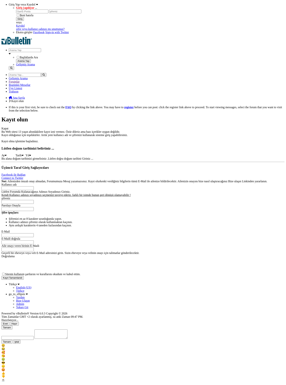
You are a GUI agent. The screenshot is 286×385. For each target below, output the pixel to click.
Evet (5, 323)
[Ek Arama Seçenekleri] (147, 53)
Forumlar (14, 81)
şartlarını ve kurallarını (38, 274)
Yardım (20, 297)
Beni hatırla (25, 15)
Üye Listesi (15, 88)
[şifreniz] (65, 11)
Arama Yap (23, 61)
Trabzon (13, 91)
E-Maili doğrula (10, 238)
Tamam (7, 327)
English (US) (23, 287)
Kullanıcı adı (9, 184)
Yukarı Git (22, 307)
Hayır (14, 323)
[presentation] (29, 265)
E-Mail (5, 231)
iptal (17, 343)
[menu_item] (143, 347)
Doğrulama (8, 256)
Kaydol (20, 25)
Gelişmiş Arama (25, 64)
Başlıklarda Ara (27, 57)
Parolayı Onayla (10, 205)
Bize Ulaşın (23, 300)
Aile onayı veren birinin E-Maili (20, 245)
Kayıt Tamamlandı (12, 277)
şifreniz (5, 198)
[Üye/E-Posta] (32, 11)
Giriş (20, 19)
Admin (20, 303)
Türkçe (14, 284)
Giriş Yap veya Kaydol (23, 4)
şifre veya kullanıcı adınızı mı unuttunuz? (40, 29)
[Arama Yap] (25, 50)
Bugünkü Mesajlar (19, 84)
